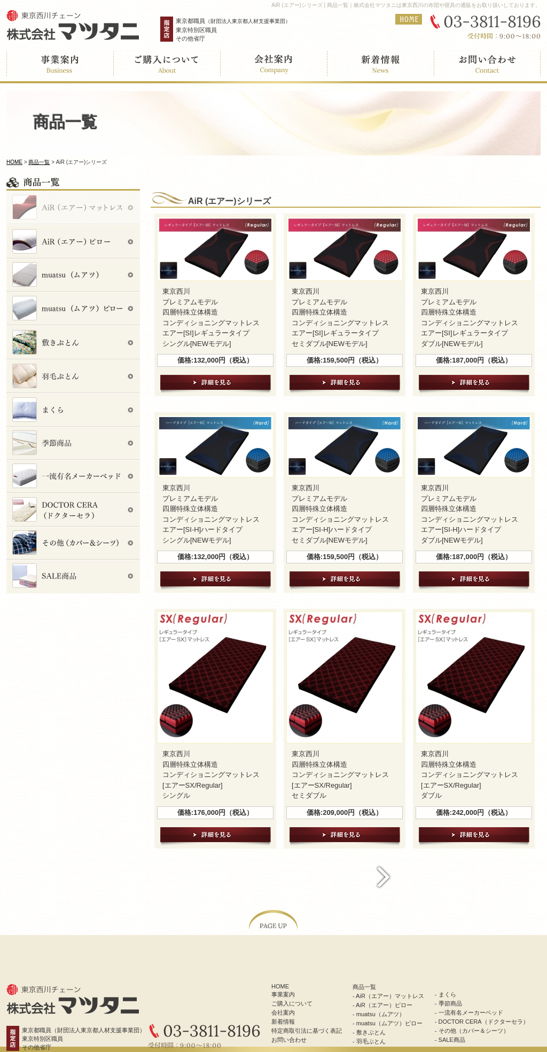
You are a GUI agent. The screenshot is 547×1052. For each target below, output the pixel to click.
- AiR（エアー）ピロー (382, 1005)
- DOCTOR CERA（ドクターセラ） (482, 1021)
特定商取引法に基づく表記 (306, 1030)
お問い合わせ (289, 1040)
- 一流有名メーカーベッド (469, 1012)
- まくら (445, 994)
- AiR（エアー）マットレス (388, 996)
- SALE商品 (450, 1040)
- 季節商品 (448, 1003)
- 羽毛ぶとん (369, 1041)
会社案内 (283, 1012)
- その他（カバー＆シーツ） (472, 1030)
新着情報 (283, 1021)
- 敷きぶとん (369, 1032)
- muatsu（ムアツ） (379, 1014)
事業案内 (283, 994)
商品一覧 (39, 162)
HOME (14, 162)
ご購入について (291, 1003)
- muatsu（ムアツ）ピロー (388, 1023)
